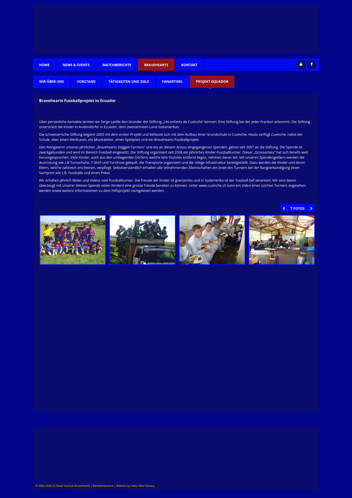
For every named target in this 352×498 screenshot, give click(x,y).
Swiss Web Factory (142, 486)
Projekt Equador (212, 81)
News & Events (76, 64)
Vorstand (86, 81)
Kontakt (189, 64)
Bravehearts (156, 64)
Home (44, 64)
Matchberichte (116, 64)
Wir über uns (51, 81)
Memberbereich (103, 486)
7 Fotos (298, 208)
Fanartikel (172, 81)
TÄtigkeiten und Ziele (129, 81)
